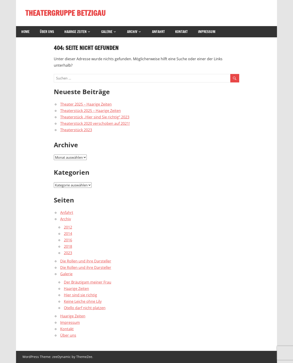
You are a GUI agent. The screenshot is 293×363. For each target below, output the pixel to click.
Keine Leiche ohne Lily (83, 301)
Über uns (47, 31)
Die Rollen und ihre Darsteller (85, 261)
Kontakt (181, 31)
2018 (68, 246)
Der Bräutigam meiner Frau (87, 282)
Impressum (206, 31)
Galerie (106, 31)
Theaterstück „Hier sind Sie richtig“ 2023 (94, 117)
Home (25, 31)
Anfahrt (158, 31)
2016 (68, 240)
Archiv (132, 31)
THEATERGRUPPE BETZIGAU (65, 13)
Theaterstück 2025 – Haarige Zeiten (90, 110)
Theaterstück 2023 (76, 129)
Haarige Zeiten (75, 31)
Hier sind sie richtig (80, 294)
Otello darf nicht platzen (85, 307)
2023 (68, 252)
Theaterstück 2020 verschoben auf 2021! (95, 123)
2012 (68, 227)
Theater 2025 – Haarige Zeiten (86, 104)
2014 (68, 233)
